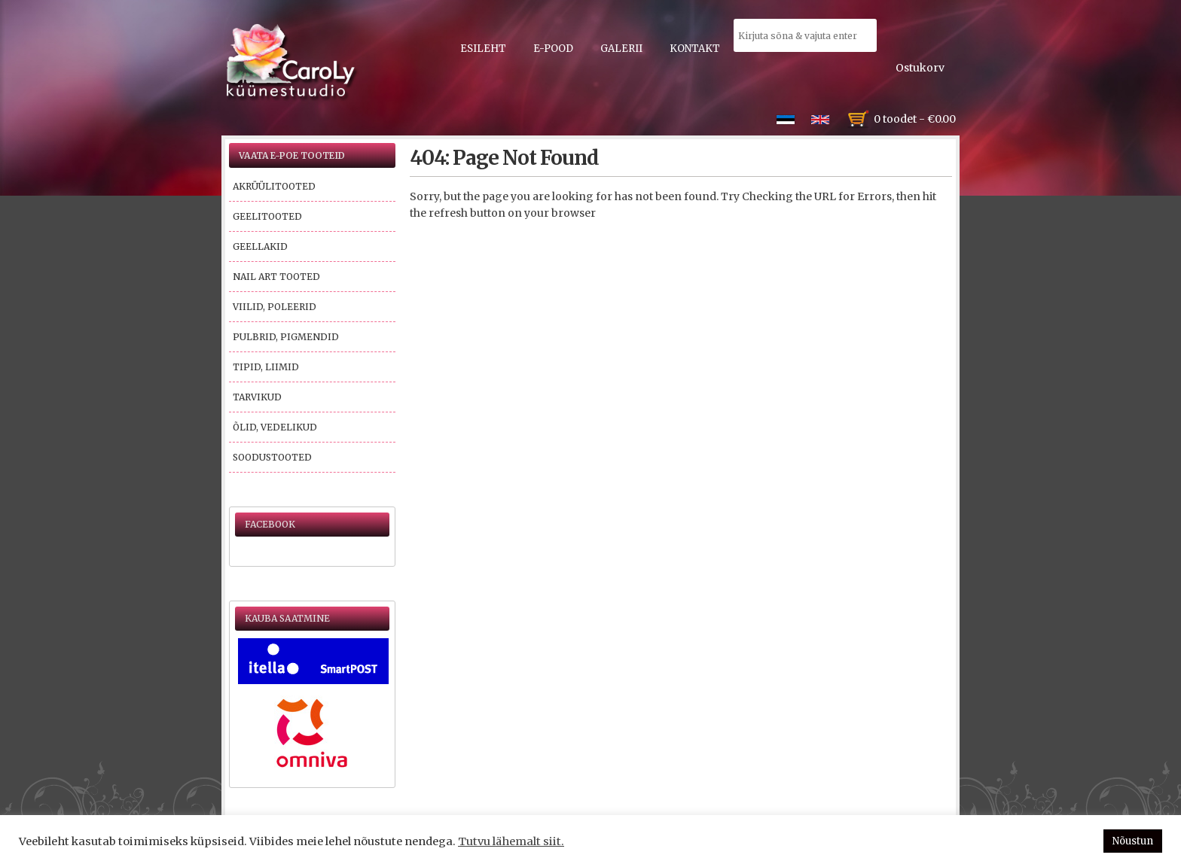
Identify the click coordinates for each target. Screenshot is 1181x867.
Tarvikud (257, 397)
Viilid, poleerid (274, 306)
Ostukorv (920, 68)
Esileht (483, 48)
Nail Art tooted (276, 276)
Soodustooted (272, 457)
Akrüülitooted (274, 186)
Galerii (621, 48)
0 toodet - (915, 119)
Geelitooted (267, 216)
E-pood (553, 48)
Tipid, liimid (266, 367)
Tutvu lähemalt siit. (511, 841)
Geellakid (260, 246)
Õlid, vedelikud (275, 427)
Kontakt (695, 48)
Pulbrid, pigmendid (286, 336)
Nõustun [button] (1132, 841)
